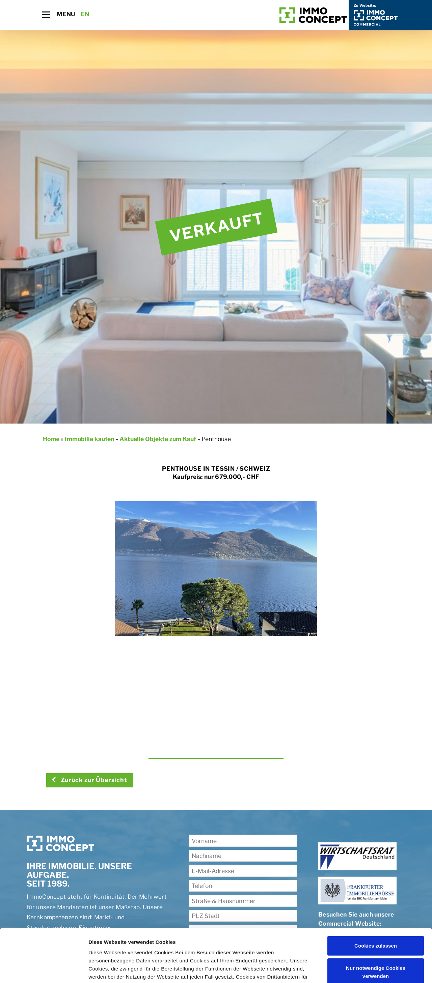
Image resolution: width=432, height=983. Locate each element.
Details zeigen (105, 970)
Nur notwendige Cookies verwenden (375, 922)
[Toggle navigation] (46, 14)
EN (85, 14)
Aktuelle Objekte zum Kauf (157, 438)
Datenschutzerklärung (202, 951)
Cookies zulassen (375, 896)
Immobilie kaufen (89, 438)
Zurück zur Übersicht (89, 779)
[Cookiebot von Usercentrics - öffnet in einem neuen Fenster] (43, 970)
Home (51, 438)
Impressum (253, 951)
